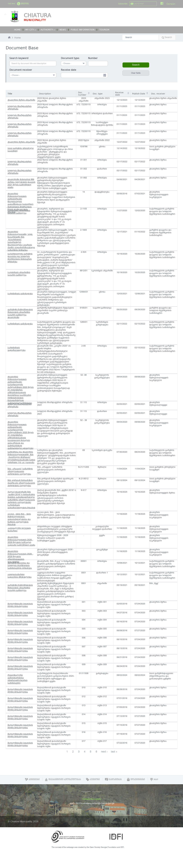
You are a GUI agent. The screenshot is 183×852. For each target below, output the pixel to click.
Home (17, 30)
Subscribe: (123, 3)
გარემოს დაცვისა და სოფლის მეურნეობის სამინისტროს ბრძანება (20, 566)
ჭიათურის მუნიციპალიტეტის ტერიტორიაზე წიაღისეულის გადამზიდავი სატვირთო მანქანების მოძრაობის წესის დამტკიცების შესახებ (20, 199)
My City (30, 30)
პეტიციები (32, 779)
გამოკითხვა (113, 779)
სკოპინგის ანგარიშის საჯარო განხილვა (19, 212)
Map (154, 779)
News (62, 30)
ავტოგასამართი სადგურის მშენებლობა (20, 575)
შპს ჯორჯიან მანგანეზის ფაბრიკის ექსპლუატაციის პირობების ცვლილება (21, 483)
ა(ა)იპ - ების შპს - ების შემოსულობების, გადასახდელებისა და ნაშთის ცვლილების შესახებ (19, 519)
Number (93, 58)
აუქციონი (93, 779)
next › (104, 751)
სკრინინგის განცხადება (20, 293)
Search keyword (18, 58)
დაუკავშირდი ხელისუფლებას (63, 779)
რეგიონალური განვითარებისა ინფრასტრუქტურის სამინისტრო (17, 679)
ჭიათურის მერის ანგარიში (21, 100)
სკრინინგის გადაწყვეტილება (17, 349)
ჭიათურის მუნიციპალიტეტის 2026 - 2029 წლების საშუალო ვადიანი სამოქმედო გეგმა (21, 541)
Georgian (171, 4)
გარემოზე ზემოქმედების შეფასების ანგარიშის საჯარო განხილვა (20, 588)
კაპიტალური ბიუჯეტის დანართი (19, 529)
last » (114, 751)
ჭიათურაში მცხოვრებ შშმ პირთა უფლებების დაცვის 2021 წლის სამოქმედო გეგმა (21, 183)
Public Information (83, 30)
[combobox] (32, 75)
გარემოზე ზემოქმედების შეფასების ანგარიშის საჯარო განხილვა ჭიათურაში (20, 313)
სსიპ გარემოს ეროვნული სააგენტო (21, 149)
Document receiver (20, 70)
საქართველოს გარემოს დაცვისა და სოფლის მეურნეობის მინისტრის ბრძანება (20, 257)
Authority (48, 30)
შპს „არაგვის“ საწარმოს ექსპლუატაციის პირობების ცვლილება (20, 471)
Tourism (104, 30)
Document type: (70, 58)
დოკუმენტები (136, 779)
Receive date (68, 70)
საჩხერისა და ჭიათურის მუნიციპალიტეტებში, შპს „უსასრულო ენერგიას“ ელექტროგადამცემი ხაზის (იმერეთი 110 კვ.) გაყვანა (21, 457)
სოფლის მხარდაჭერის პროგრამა (20, 107)
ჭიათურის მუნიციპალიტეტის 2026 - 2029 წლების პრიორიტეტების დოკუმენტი (20, 555)
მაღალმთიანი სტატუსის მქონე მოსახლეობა (20, 605)
